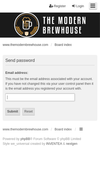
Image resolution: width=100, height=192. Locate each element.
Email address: (16, 73)
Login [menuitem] (77, 6)
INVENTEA (54, 144)
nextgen (71, 144)
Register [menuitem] (57, 6)
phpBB (25, 139)
